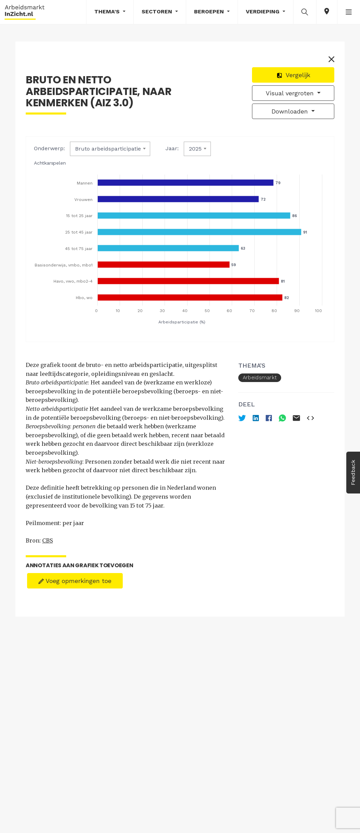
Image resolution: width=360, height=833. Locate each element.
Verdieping (263, 11)
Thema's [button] (107, 11)
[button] (305, 12)
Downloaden (291, 111)
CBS (47, 540)
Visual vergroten (291, 93)
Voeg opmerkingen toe (74, 580)
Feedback (353, 472)
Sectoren (158, 11)
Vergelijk (293, 75)
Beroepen (210, 11)
